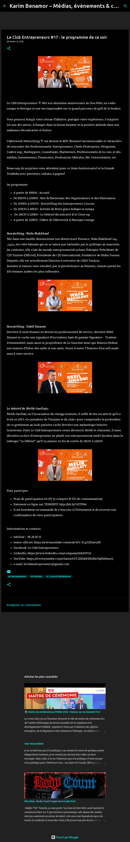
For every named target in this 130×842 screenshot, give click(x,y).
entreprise (36, 576)
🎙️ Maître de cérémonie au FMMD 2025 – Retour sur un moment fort (62, 712)
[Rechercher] (125, 6)
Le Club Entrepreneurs (58, 576)
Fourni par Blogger (65, 837)
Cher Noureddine (34, 743)
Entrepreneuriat (17, 576)
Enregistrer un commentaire (24, 604)
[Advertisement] (65, 641)
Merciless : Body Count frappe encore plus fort (50, 801)
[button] (9, 48)
